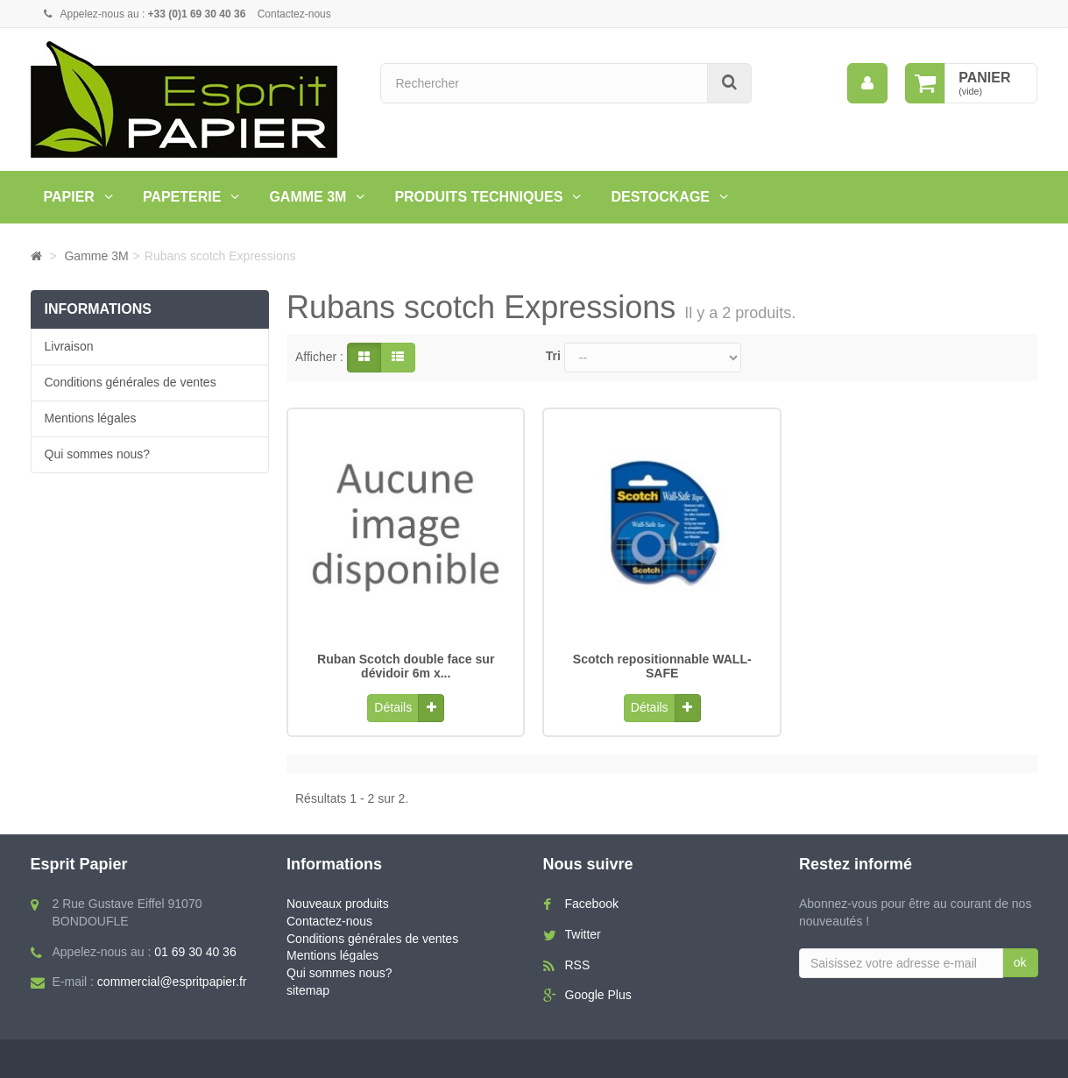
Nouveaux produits (337, 897)
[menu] (867, 83)
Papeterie (182, 196)
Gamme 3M (307, 196)
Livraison (69, 346)
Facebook (592, 897)
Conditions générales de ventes (130, 382)
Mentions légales (91, 418)
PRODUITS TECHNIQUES (478, 196)
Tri (553, 356)
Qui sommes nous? (98, 454)
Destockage (660, 196)
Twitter (583, 928)
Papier (69, 196)
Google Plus (598, 989)
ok (1020, 956)
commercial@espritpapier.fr (172, 976)
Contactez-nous (294, 14)
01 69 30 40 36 (195, 946)
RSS (578, 959)
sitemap (307, 985)
